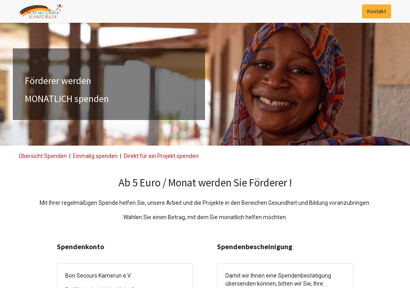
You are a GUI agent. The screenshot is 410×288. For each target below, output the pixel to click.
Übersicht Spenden (43, 156)
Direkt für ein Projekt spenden (161, 156)
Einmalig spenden (95, 156)
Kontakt (376, 11)
